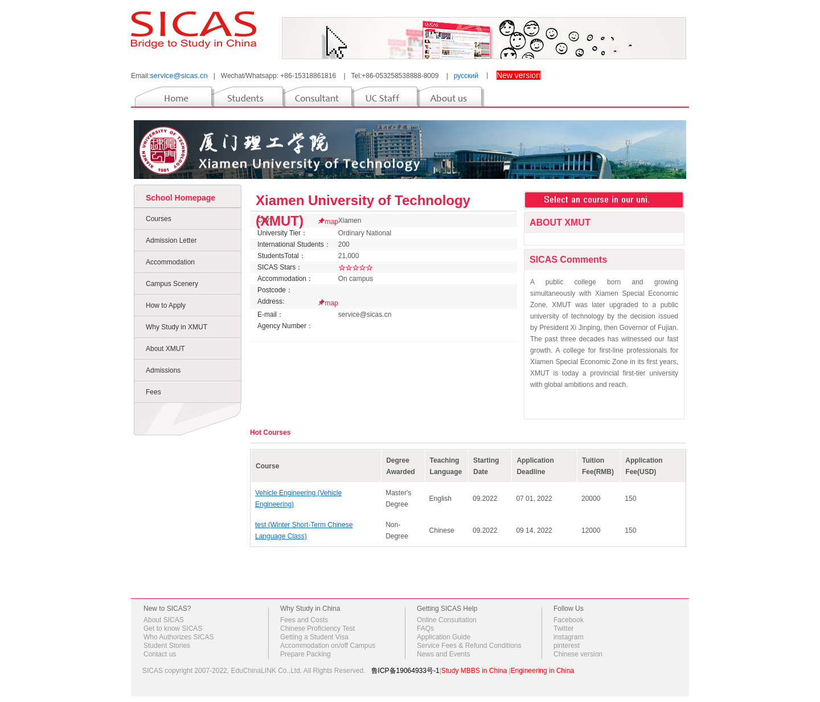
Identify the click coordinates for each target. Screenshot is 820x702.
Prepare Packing (305, 654)
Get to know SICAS (173, 628)
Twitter (563, 628)
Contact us (160, 654)
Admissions (163, 370)
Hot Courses (270, 432)
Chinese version (578, 654)
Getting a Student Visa (314, 637)
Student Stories (167, 646)
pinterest (567, 646)
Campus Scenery (172, 284)
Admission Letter (171, 240)
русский (466, 76)
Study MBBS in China (474, 671)
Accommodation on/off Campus (327, 646)
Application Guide (443, 637)
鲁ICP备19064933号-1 (405, 671)
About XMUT (165, 349)
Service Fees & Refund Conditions (469, 646)
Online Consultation (447, 620)
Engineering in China (542, 671)
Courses (158, 219)
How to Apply (166, 305)
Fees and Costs (304, 620)
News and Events (443, 654)
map (331, 222)
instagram (569, 637)
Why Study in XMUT (176, 327)
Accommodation (170, 262)
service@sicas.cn (178, 75)
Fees (153, 392)
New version (518, 75)
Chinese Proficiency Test (317, 628)
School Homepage (180, 197)
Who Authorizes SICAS (179, 637)
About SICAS (164, 620)
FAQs (425, 628)
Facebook (569, 620)
